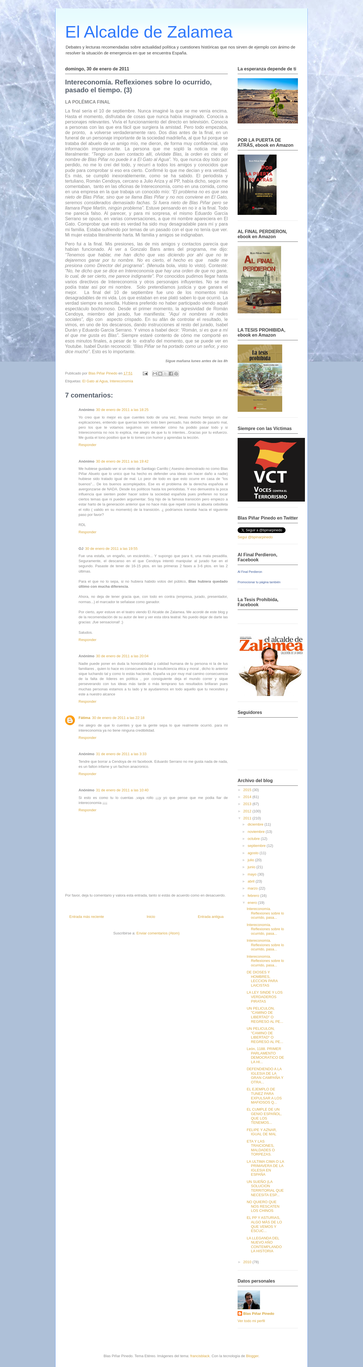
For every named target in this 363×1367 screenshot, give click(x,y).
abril (252, 881)
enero (253, 902)
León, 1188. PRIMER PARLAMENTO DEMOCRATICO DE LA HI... (265, 1055)
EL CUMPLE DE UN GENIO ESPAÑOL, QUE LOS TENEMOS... (264, 1116)
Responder (88, 445)
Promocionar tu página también (259, 582)
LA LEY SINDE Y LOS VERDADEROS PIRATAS (264, 996)
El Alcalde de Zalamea (149, 31)
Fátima (84, 718)
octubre (254, 839)
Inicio (151, 917)
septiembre (257, 846)
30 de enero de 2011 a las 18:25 (122, 410)
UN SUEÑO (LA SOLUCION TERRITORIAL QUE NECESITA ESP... (265, 1188)
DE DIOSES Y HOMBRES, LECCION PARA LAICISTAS (262, 978)
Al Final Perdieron (250, 571)
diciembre (256, 824)
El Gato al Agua (94, 381)
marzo (253, 888)
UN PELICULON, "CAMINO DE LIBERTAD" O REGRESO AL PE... (265, 1015)
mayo (253, 874)
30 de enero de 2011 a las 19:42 (122, 461)
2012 (247, 811)
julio (251, 860)
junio (252, 867)
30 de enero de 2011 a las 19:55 (111, 548)
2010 (247, 1262)
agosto (254, 853)
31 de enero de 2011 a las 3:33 (121, 754)
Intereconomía (121, 381)
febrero (254, 895)
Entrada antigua (211, 917)
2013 (247, 804)
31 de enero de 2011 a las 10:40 (122, 790)
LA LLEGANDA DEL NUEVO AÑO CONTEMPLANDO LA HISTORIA (264, 1244)
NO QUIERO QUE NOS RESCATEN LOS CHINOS (263, 1206)
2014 (247, 797)
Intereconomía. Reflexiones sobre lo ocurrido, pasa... (265, 913)
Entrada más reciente (86, 917)
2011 (247, 818)
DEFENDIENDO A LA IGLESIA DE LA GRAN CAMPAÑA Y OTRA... (265, 1075)
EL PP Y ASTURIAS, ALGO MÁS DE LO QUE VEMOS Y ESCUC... (264, 1224)
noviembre (257, 832)
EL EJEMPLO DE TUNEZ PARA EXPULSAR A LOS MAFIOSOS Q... (264, 1095)
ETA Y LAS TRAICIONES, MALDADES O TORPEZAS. (261, 1148)
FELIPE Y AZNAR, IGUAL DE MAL (262, 1132)
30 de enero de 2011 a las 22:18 (118, 718)
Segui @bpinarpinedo (255, 537)
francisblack (200, 1356)
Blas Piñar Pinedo (258, 1313)
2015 (247, 790)
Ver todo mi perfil (251, 1321)
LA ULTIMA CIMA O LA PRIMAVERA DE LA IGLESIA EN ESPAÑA (265, 1168)
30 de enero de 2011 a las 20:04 (122, 656)
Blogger (252, 1356)
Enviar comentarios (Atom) (158, 933)
